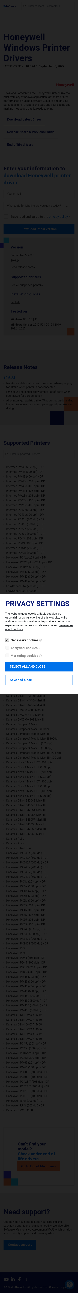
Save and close (21, 680)
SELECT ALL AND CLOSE (27, 666)
